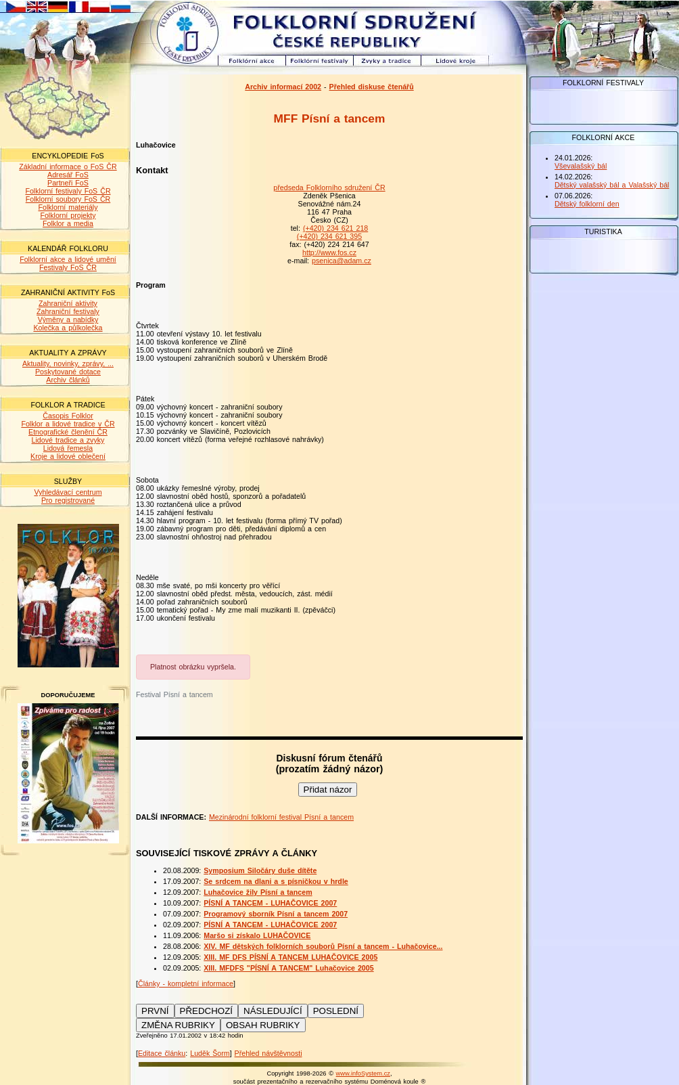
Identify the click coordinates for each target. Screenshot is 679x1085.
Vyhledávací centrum (67, 492)
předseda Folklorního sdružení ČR (329, 187)
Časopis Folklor (68, 416)
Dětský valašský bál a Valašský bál (612, 185)
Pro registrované (68, 500)
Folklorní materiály (67, 207)
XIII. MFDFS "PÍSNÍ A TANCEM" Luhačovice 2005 (288, 968)
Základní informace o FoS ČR (67, 166)
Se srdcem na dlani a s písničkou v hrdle (276, 881)
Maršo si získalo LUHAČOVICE (257, 935)
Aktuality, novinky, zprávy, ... (68, 363)
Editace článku (161, 1053)
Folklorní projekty (67, 215)
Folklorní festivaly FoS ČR (67, 191)
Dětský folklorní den (587, 204)
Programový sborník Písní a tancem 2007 (276, 914)
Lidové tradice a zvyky (68, 440)
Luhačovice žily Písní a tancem (258, 892)
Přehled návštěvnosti (268, 1053)
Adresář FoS (68, 175)
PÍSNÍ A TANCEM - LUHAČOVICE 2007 (270, 903)
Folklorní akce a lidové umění (68, 259)
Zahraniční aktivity (68, 303)
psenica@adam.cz (341, 261)
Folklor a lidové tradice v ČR (67, 424)
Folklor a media (68, 223)
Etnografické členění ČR (68, 432)
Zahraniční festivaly (68, 311)
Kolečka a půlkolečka (67, 328)
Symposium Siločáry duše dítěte (260, 870)
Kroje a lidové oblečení (68, 456)
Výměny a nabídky (68, 319)
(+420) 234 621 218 (335, 228)
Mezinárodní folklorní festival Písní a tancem (281, 817)
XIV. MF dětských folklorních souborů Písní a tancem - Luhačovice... (323, 946)
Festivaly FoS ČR (68, 267)
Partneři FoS (68, 183)
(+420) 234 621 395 (329, 236)
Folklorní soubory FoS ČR (68, 199)
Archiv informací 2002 (283, 87)
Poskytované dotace (68, 372)
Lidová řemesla (68, 448)
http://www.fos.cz (329, 252)
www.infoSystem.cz (363, 1073)
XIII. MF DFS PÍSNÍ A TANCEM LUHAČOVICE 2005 (290, 957)
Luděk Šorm (209, 1053)
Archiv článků (67, 380)
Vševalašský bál (581, 166)
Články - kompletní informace (185, 983)
